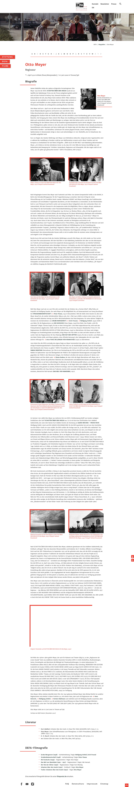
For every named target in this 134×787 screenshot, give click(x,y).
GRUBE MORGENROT (59, 321)
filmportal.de (61, 776)
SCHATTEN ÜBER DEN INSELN (56, 91)
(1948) (49, 755)
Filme (5, 66)
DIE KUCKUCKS (59, 323)
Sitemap (104, 784)
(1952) (52, 767)
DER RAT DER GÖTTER (69, 335)
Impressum (92, 784)
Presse (113, 4)
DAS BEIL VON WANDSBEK (61, 371)
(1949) (48, 760)
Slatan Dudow (59, 357)
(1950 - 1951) (53, 762)
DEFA (5, 61)
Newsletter (104, 4)
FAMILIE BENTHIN (36, 350)
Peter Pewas (57, 314)
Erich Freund (72, 321)
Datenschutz (78, 784)
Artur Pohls (49, 339)
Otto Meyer (79, 767)
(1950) (49, 765)
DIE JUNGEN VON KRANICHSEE (65, 339)
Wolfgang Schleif (85, 321)
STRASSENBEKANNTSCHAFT (42, 314)
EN (93, 8)
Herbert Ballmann (58, 699)
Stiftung (7, 57)
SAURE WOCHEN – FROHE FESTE (88, 423)
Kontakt (95, 4)
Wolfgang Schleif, (81, 755)
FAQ (67, 784)
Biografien (102, 44)
